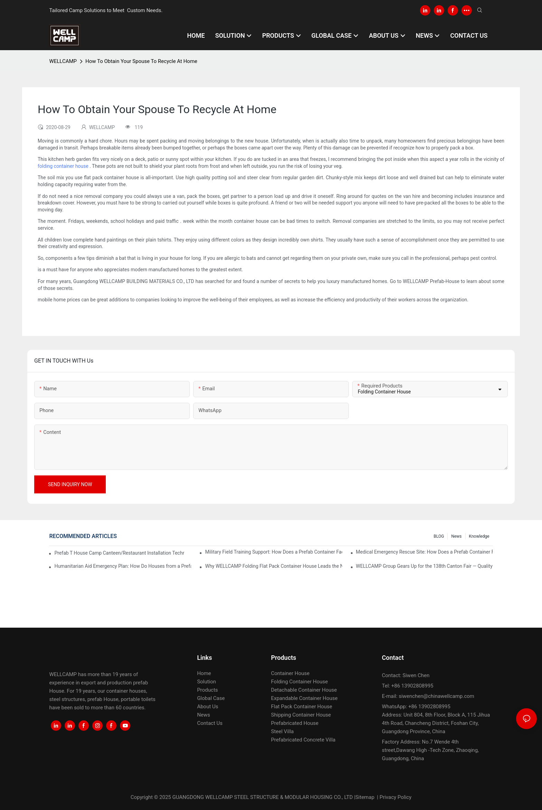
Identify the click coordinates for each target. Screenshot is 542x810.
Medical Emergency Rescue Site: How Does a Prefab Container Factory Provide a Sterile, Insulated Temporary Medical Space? (424, 552)
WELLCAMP (63, 61)
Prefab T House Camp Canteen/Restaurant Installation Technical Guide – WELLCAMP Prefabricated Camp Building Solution (119, 553)
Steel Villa (282, 731)
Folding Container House (299, 682)
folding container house (63, 166)
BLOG (438, 536)
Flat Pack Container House (301, 706)
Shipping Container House (301, 715)
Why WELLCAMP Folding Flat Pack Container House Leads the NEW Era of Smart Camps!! (273, 566)
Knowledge (479, 536)
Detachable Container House (304, 690)
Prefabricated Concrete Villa (303, 740)
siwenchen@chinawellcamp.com (436, 696)
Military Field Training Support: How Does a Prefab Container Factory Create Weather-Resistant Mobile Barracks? (273, 552)
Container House (290, 673)
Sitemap (364, 797)
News (456, 536)
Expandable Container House (304, 698)
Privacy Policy (395, 797)
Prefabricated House (294, 723)
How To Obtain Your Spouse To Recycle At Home (141, 61)
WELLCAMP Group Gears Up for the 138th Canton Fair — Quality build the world (424, 566)
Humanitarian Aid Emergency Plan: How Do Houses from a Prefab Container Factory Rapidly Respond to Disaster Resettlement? (122, 566)
